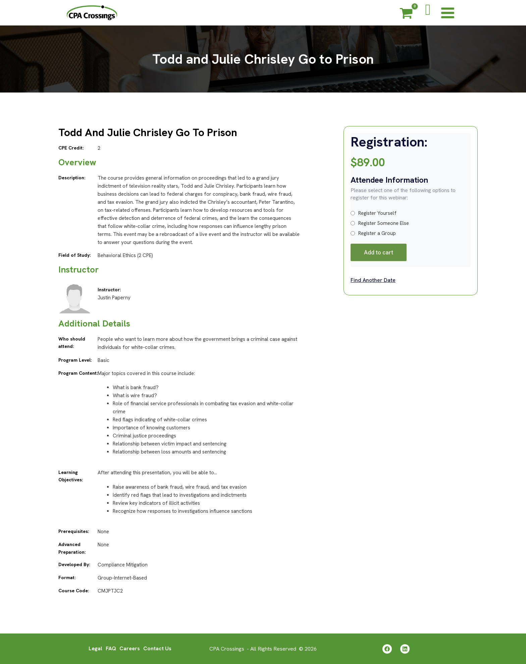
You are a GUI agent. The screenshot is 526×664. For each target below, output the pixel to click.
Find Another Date (373, 280)
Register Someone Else (380, 223)
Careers (129, 648)
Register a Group (373, 233)
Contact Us (157, 648)
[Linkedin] (405, 649)
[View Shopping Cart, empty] (406, 14)
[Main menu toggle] (447, 12)
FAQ (111, 648)
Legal (95, 648)
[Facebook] (387, 649)
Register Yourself (374, 213)
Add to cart (378, 252)
